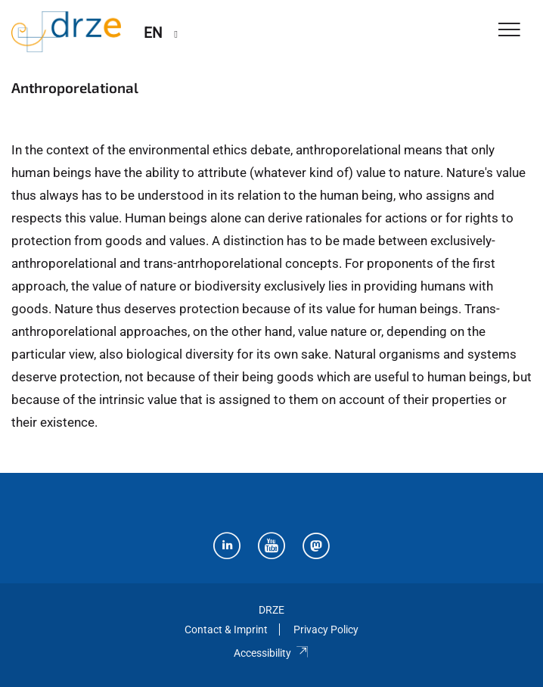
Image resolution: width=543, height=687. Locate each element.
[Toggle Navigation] (509, 30)
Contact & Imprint (226, 629)
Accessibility (271, 653)
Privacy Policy (325, 629)
